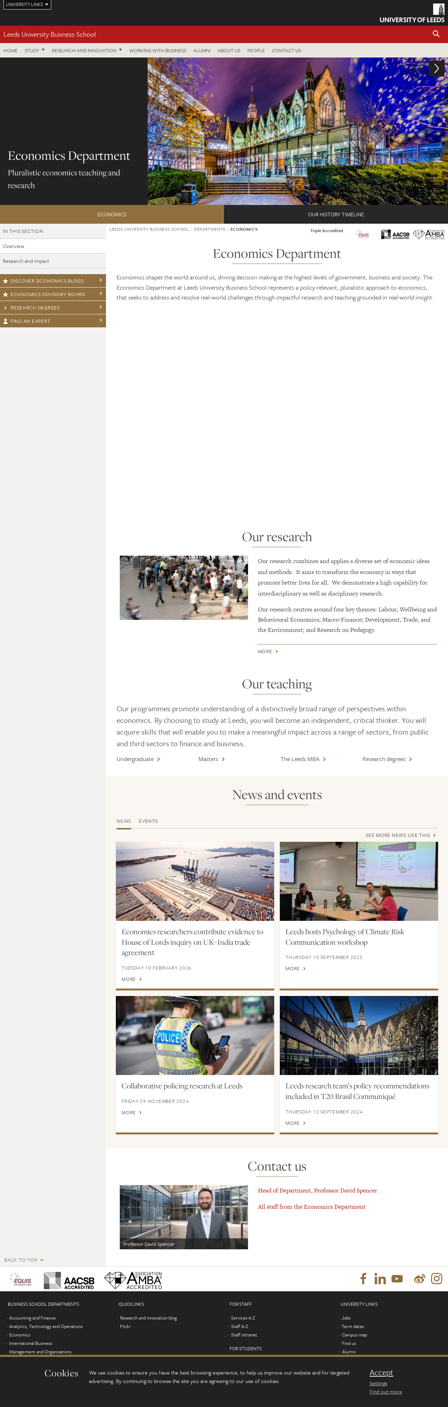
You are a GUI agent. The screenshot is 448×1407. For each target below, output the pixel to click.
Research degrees (31, 307)
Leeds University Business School (50, 34)
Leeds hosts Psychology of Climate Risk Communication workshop (345, 936)
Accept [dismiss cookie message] (381, 1372)
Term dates (353, 1336)
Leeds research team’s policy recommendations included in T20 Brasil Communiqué (357, 1090)
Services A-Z (243, 1328)
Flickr (125, 1336)
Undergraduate (135, 758)
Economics (112, 214)
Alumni (202, 50)
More (265, 652)
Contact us (286, 50)
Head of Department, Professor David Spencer (317, 1201)
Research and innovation (84, 50)
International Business (30, 1353)
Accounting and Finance (32, 1328)
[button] (436, 34)
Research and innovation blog (148, 1328)
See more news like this (398, 835)
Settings (378, 1383)
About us (229, 50)
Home (11, 50)
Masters (208, 758)
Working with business (157, 50)
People (256, 50)
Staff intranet (244, 1345)
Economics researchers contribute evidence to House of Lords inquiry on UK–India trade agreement (192, 942)
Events (148, 821)
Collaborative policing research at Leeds (182, 1085)
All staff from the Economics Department (312, 1217)
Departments (209, 229)
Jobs (346, 1328)
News (124, 821)
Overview (13, 246)
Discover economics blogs (43, 280)
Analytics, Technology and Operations (46, 1336)
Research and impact (26, 261)
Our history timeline (336, 214)
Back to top (20, 1270)
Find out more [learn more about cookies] (386, 1391)
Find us (349, 1353)
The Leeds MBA (300, 758)
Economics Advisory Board (44, 294)
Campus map (354, 1345)
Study (32, 50)
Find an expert (26, 321)
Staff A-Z (239, 1336)
